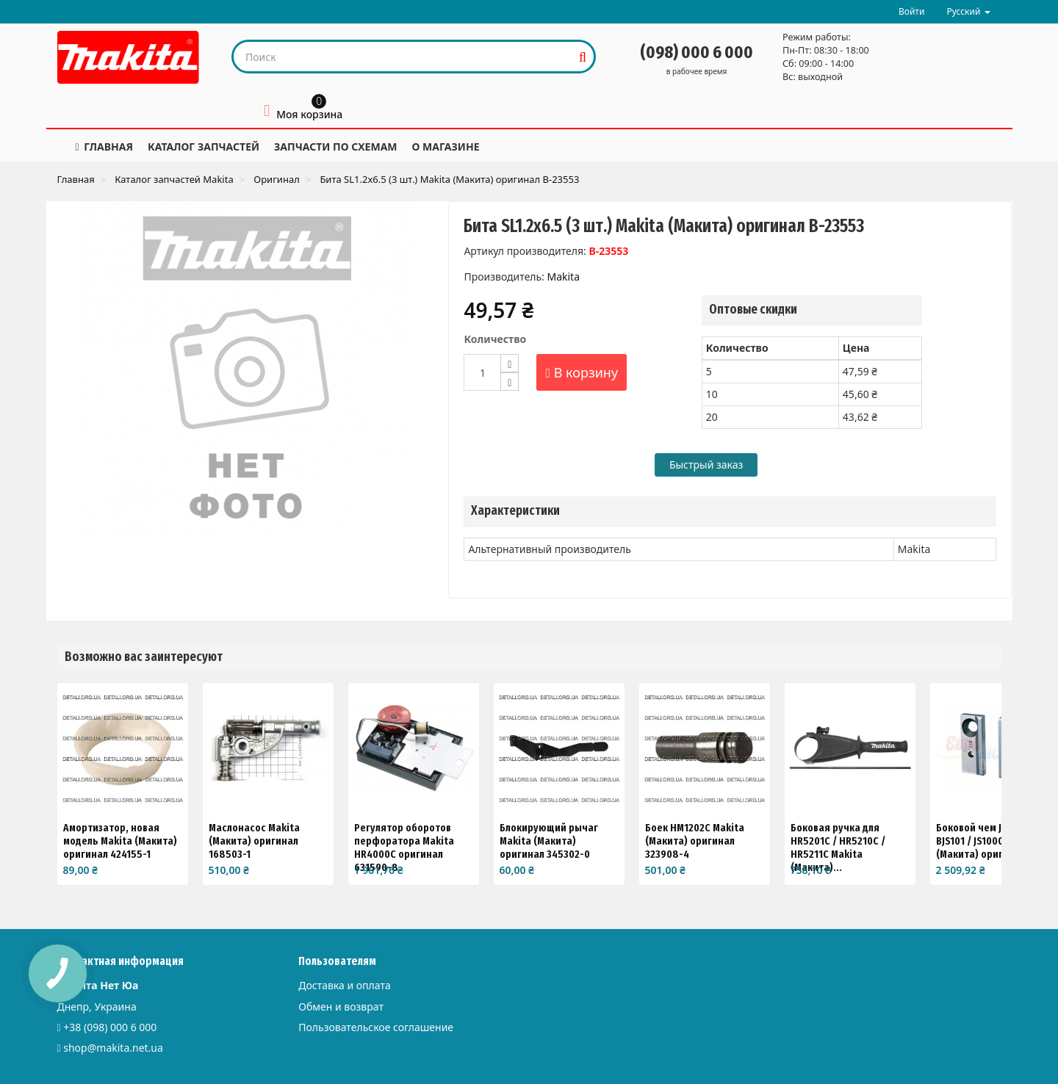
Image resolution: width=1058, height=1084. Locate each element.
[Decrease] (509, 381)
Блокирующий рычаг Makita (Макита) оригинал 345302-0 (549, 841)
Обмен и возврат (341, 1006)
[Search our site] (403, 56)
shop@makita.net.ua (113, 1048)
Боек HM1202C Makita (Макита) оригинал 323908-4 (694, 841)
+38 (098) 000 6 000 (109, 1027)
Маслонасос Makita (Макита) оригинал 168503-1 (254, 841)
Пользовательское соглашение (375, 1027)
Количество (495, 339)
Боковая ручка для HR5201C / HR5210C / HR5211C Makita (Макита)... (838, 847)
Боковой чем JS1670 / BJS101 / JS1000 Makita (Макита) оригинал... (986, 841)
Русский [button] (968, 11)
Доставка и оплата (344, 985)
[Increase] (509, 363)
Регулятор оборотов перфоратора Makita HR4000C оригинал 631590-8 (404, 847)
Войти (911, 11)
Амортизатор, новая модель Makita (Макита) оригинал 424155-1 (120, 841)
